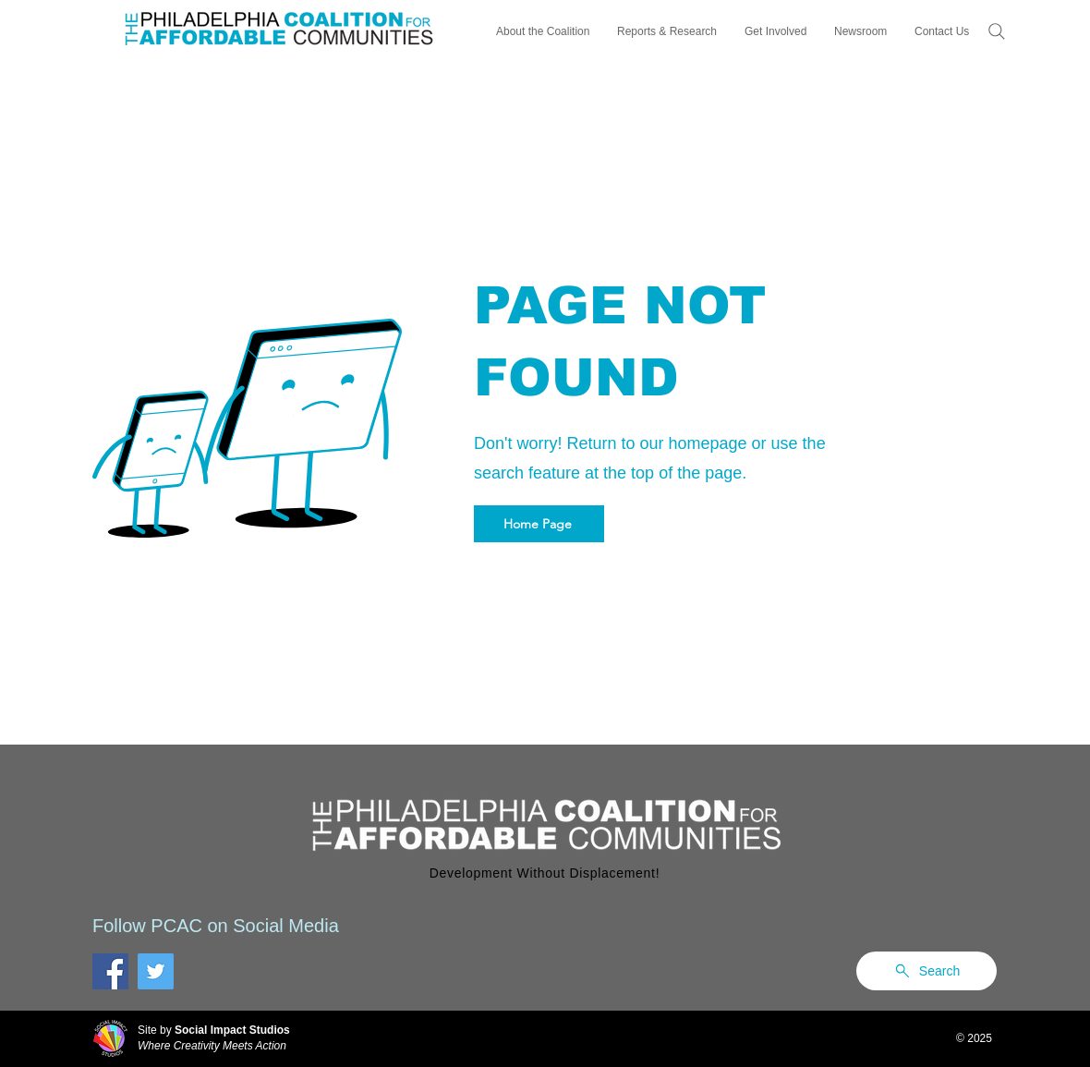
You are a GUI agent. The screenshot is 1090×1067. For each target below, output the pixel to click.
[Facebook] (110, 971)
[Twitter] (156, 971)
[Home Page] (539, 523)
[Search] (996, 31)
